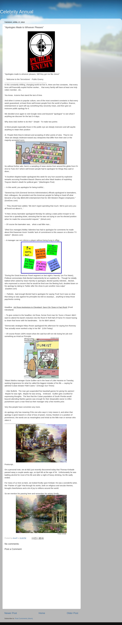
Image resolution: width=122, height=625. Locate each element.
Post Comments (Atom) (24, 618)
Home (42, 613)
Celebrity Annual (16, 11)
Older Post (72, 613)
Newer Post (10, 613)
